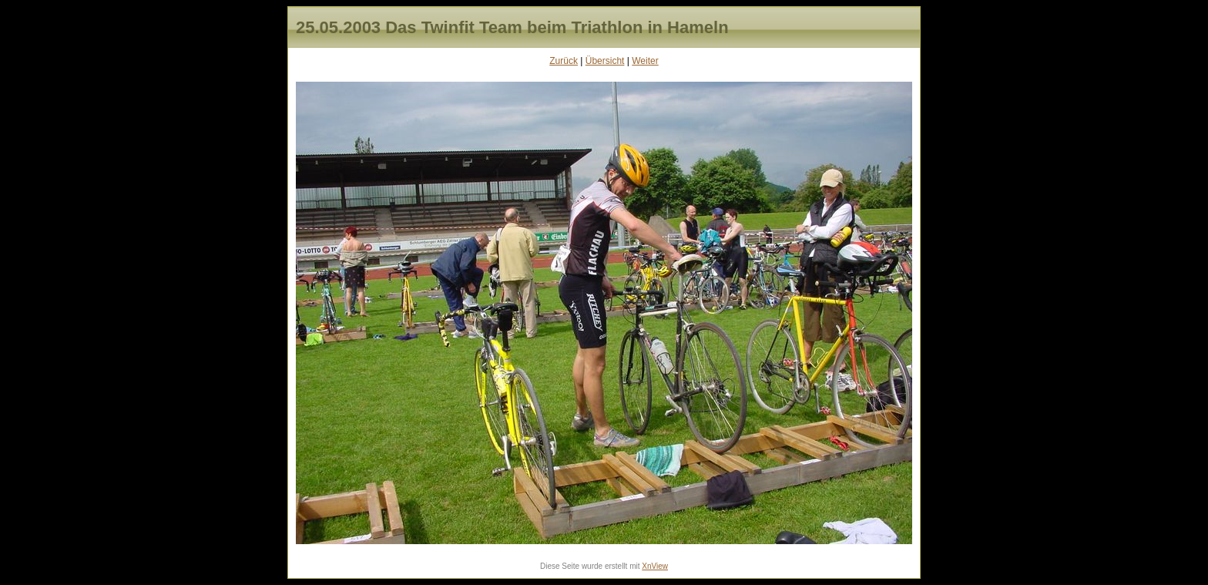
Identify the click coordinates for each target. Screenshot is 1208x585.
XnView (655, 566)
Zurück (563, 60)
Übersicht (605, 60)
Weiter (645, 60)
